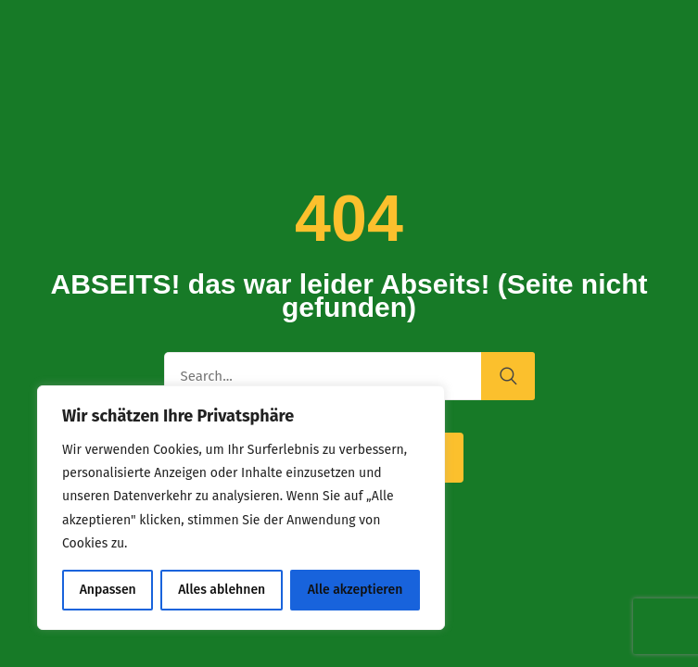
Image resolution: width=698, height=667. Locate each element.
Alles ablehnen (221, 590)
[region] (241, 507)
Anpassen (108, 590)
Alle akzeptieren (355, 590)
